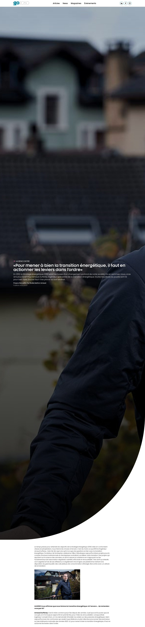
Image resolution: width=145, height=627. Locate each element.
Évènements (90, 3)
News (65, 3)
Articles (56, 3)
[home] (21, 3)
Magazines (76, 3)
